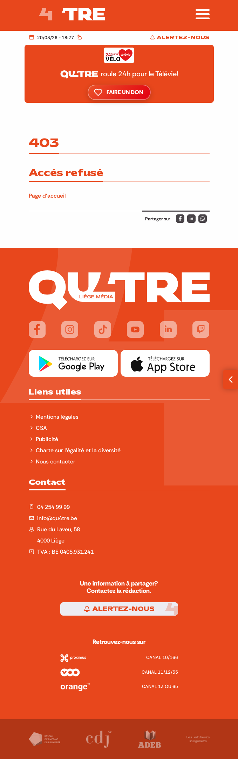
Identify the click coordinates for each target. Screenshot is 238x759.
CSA (41, 427)
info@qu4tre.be (57, 518)
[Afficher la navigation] (203, 14)
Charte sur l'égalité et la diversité (78, 450)
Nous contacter (55, 461)
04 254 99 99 (53, 506)
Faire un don (119, 92)
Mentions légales (58, 416)
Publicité (47, 438)
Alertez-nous (119, 609)
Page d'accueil (47, 195)
